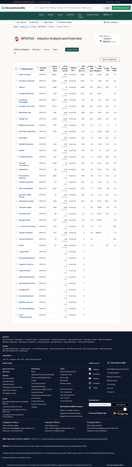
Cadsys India (24, 252)
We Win (21, 150)
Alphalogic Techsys (26, 201)
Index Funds (23, 351)
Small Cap (72, 74)
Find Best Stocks (8, 381)
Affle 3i (22, 87)
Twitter (93, 388)
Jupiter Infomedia (25, 233)
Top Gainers (20, 22)
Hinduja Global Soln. (26, 93)
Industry (36, 49)
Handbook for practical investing (42, 374)
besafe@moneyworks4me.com (118, 369)
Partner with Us (112, 380)
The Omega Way (66, 392)
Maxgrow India (24, 220)
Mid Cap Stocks (56, 342)
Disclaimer (102, 453)
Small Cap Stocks (43, 342)
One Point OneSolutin (27, 131)
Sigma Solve (23, 169)
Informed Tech (24, 214)
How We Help (36, 398)
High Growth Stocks (75, 339)
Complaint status (8, 453)
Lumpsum (13, 359)
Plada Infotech (24, 271)
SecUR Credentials (26, 182)
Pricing (117, 2)
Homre (21, 245)
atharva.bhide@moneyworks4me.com (104, 428)
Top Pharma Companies (86, 342)
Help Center (110, 2)
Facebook (94, 374)
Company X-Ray (66, 374)
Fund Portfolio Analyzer (40, 349)
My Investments (9, 369)
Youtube (94, 378)
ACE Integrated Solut (27, 283)
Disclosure (110, 453)
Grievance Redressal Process (55, 453)
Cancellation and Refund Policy (26, 453)
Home (41, 15)
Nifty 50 (33, 22)
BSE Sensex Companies (27, 342)
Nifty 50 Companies (105, 339)
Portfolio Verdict (64, 22)
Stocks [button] (50, 15)
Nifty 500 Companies (10, 342)
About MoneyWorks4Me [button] (115, 465)
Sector (46, 49)
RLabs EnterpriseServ (27, 258)
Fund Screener (25, 349)
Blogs (33, 371)
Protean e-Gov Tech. (27, 106)
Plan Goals (80, 16)
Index (54, 49)
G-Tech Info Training (27, 226)
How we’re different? (67, 395)
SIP (4, 359)
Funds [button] (60, 15)
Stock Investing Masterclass (41, 377)
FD (7, 359)
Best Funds (47, 22)
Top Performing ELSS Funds (12, 407)
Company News (44, 339)
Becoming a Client (66, 389)
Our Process (111, 384)
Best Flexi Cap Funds (74, 349)
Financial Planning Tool (68, 371)
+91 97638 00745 (16, 431)
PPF (22, 359)
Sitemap (34, 407)
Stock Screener (8, 339)
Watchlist (6, 372)
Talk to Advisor (111, 22)
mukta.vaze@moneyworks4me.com (61, 428)
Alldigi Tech (23, 119)
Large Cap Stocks (70, 342)
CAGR (27, 359)
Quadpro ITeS (24, 289)
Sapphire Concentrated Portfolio (71, 416)
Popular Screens (31, 339)
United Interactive (26, 239)
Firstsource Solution (26, 81)
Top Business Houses (58, 339)
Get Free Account (121, 8)
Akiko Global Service (26, 277)
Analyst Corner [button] (93, 15)
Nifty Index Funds (106, 349)
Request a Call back (114, 377)
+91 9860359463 (113, 373)
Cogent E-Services (26, 264)
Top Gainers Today (90, 339)
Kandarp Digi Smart (26, 296)
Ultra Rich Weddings (26, 308)
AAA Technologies (26, 188)
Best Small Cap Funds (57, 349)
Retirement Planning (38, 386)
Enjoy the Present (37, 392)
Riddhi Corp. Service (26, 125)
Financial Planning (37, 401)
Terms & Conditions (90, 453)
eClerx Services (25, 74)
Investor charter (77, 453)
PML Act (41, 453)
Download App (44, 2)
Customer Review (66, 401)
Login (107, 8)
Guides (33, 380)
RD (19, 359)
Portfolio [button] (70, 15)
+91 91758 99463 (100, 431)
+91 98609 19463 (58, 431)
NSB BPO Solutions (26, 144)
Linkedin (94, 369)
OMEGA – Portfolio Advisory (69, 410)
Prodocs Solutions (26, 157)
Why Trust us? (65, 398)
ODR (68, 453)
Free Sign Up (120, 404)
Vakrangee (23, 138)
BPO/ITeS (42, 74)
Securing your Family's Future (41, 389)
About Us (110, 388)
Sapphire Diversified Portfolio (70, 413)
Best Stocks (19, 339)
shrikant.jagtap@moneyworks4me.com (20, 428)
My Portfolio (64, 380)
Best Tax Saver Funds (10, 351)
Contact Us (111, 392)
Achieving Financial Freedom (41, 395)
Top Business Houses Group (12, 387)
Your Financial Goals (38, 383)
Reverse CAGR (36, 359)
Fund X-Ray (64, 377)
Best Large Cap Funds (90, 349)
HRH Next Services (26, 302)
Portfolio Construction (39, 404)
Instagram (94, 383)
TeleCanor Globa (25, 207)
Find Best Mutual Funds (11, 349)
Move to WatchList (110, 59)
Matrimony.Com (25, 112)
